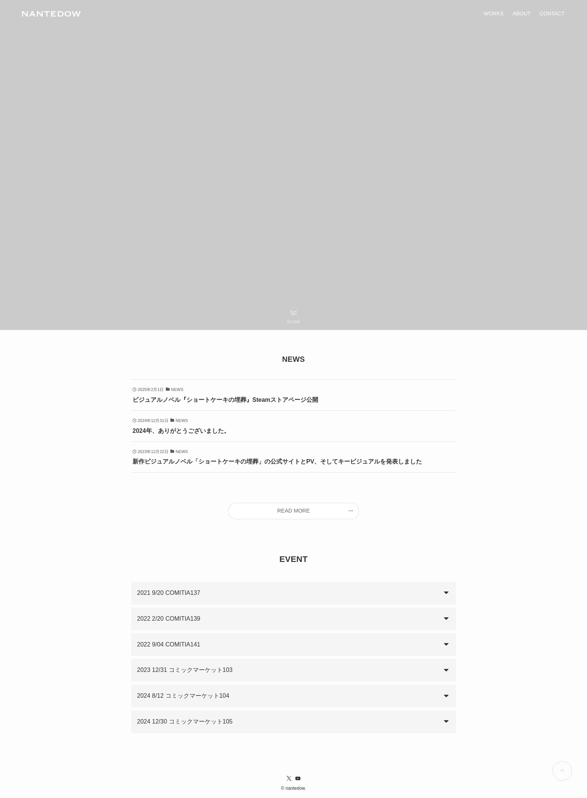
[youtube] (298, 778)
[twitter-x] (289, 778)
